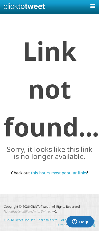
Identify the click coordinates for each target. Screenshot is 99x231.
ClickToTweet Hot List (19, 220)
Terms (60, 225)
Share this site (47, 220)
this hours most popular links (59, 173)
